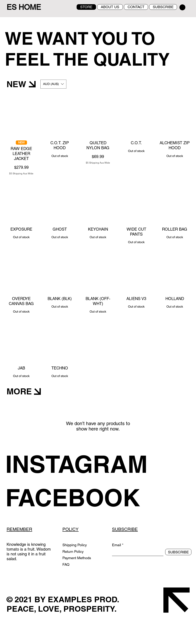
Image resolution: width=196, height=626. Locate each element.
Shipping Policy (74, 545)
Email (116, 545)
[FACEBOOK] (82, 497)
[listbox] (53, 84)
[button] (182, 7)
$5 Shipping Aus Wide (21, 173)
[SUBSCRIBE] (178, 552)
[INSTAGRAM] (82, 464)
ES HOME (24, 7)
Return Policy (73, 551)
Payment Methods (77, 558)
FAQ (65, 564)
